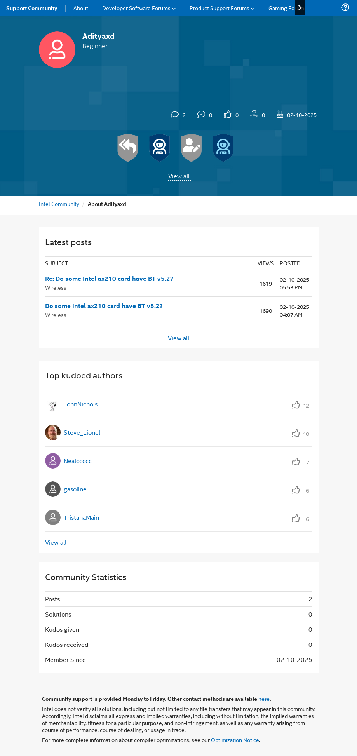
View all (179, 175)
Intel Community (59, 203)
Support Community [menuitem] (31, 7)
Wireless (55, 287)
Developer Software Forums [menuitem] (136, 7)
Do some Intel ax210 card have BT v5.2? (104, 305)
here (264, 698)
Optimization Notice (235, 739)
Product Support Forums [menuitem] (219, 7)
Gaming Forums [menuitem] (287, 7)
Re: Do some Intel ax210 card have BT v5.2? (109, 278)
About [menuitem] (80, 7)
